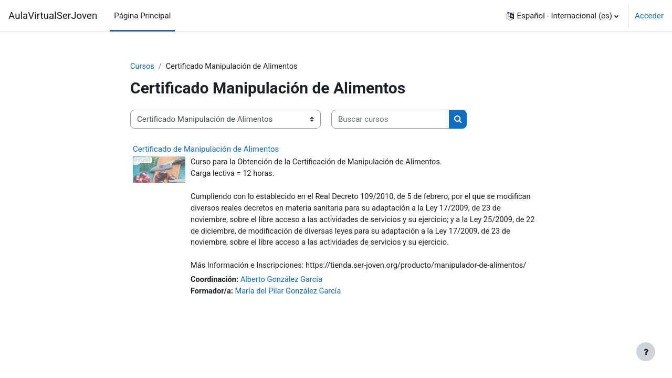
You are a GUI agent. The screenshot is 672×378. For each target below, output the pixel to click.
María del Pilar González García (290, 295)
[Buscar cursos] (390, 120)
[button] (562, 16)
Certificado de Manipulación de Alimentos (206, 149)
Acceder (649, 15)
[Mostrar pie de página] (645, 351)
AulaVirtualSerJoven (52, 16)
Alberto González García (284, 283)
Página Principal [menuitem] (142, 15)
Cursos (142, 66)
